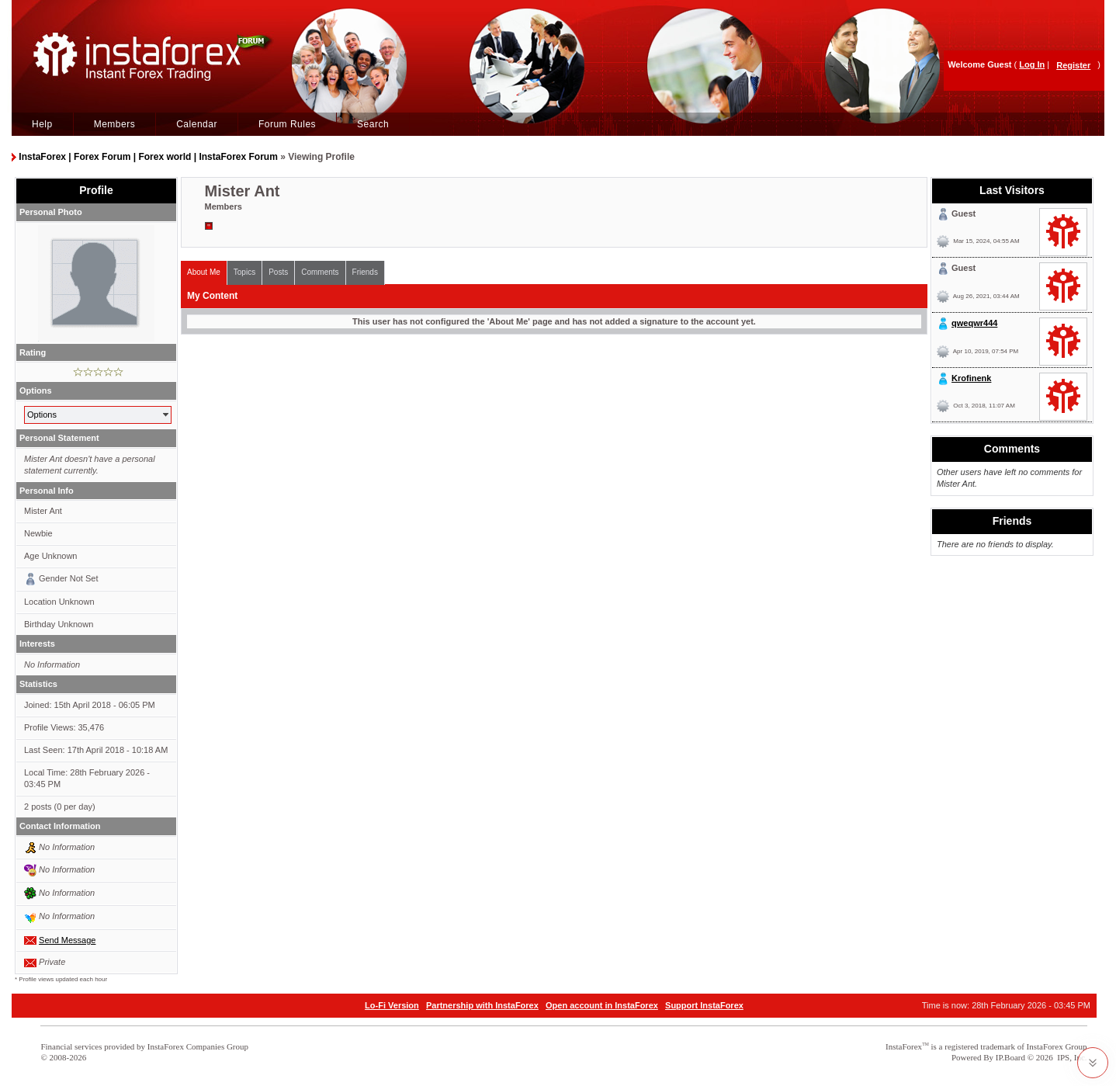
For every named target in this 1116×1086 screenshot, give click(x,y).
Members (115, 124)
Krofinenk (971, 378)
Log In (1032, 64)
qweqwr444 (974, 323)
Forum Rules (287, 124)
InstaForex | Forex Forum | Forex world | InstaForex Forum (148, 156)
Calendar (196, 124)
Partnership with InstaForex (482, 1005)
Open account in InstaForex (602, 1005)
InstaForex (904, 1046)
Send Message (67, 940)
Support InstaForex (704, 1005)
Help (42, 124)
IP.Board (1010, 1057)
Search (373, 124)
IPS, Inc (1070, 1057)
